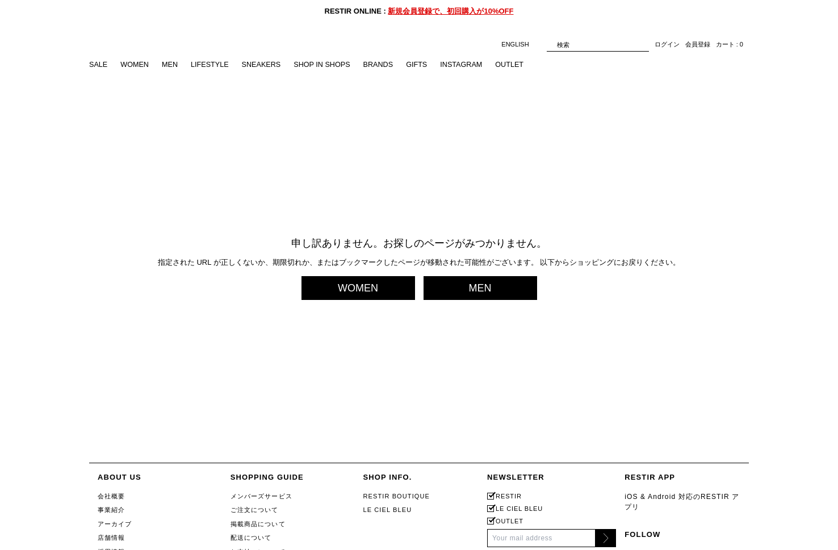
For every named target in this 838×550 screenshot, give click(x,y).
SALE (98, 65)
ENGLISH (520, 44)
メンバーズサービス (261, 496)
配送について (251, 537)
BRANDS (384, 65)
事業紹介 (111, 509)
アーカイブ (115, 524)
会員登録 (697, 44)
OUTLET (518, 65)
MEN (172, 65)
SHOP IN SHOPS (327, 65)
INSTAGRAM (469, 65)
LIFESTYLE (212, 65)
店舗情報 (111, 537)
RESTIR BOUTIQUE (396, 496)
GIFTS (423, 65)
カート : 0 (729, 44)
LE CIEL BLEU (387, 509)
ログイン (667, 44)
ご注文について (255, 509)
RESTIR (509, 496)
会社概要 (111, 496)
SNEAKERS (265, 65)
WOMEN (135, 65)
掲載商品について (258, 524)
